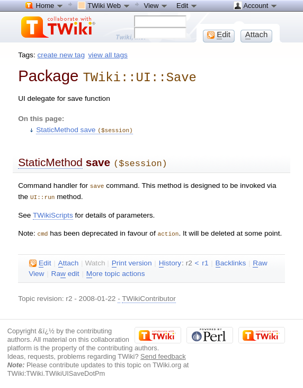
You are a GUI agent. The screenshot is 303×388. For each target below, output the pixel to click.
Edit (187, 5)
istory (170, 259)
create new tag (61, 55)
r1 (205, 259)
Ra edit (65, 269)
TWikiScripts (53, 211)
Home (44, 5)
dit (40, 259)
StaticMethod (50, 160)
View (156, 5)
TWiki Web (103, 5)
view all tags (108, 55)
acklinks (231, 259)
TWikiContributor (149, 294)
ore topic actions (115, 269)
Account (256, 5)
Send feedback (163, 352)
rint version (132, 259)
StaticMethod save (84, 129)
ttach (68, 259)
